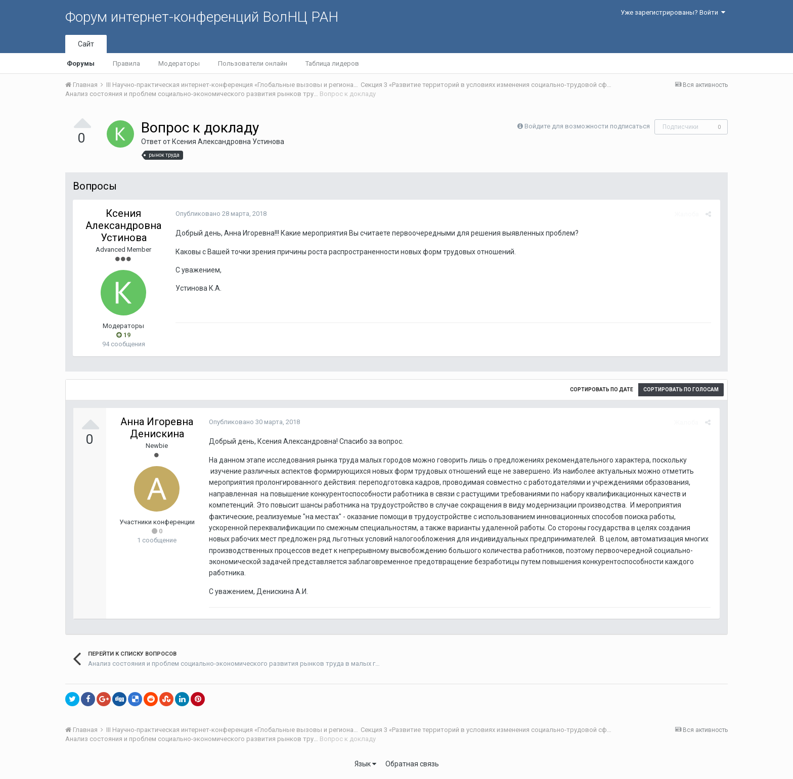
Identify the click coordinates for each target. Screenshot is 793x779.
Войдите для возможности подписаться (587, 126)
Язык (365, 764)
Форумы (81, 63)
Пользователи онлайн (252, 63)
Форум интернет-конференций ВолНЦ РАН (201, 17)
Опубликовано (219, 213)
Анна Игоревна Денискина (156, 428)
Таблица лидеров (332, 63)
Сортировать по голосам (681, 389)
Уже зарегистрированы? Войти (673, 12)
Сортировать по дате (601, 389)
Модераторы (179, 63)
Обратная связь (412, 764)
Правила (126, 63)
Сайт (86, 44)
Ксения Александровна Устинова (228, 142)
